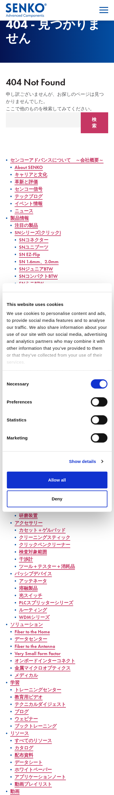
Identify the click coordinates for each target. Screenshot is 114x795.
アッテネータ (33, 581)
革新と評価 (26, 182)
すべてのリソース (33, 741)
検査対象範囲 (33, 552)
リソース (19, 733)
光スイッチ (30, 595)
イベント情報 (29, 204)
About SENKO (29, 167)
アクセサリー (29, 523)
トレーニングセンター (38, 690)
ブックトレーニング (36, 726)
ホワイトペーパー (33, 770)
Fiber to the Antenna (35, 646)
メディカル (26, 675)
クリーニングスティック (44, 537)
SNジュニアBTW (36, 269)
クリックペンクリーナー (44, 545)
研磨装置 (28, 516)
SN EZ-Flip (29, 254)
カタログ (24, 748)
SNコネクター (33, 240)
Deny (57, 498)
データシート (29, 762)
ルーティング (33, 610)
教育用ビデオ (29, 697)
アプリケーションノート (40, 777)
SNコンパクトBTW (38, 276)
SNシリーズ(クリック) (38, 233)
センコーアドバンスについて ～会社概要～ (57, 160)
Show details (82, 461)
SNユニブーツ (33, 247)
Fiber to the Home (32, 632)
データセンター (31, 639)
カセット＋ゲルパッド (42, 530)
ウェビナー (26, 719)
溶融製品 (28, 588)
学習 (15, 682)
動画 (15, 791)
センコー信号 (29, 189)
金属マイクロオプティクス (43, 668)
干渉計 (26, 559)
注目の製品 (26, 225)
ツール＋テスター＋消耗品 (47, 566)
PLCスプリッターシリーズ (46, 603)
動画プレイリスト (33, 784)
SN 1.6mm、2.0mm (39, 262)
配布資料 (24, 755)
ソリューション (26, 624)
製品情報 (19, 218)
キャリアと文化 (31, 175)
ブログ (22, 712)
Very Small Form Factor (38, 653)
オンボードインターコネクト (45, 661)
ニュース (24, 211)
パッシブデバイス (33, 574)
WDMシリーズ (34, 617)
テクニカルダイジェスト (40, 704)
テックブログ (29, 196)
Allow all (57, 479)
